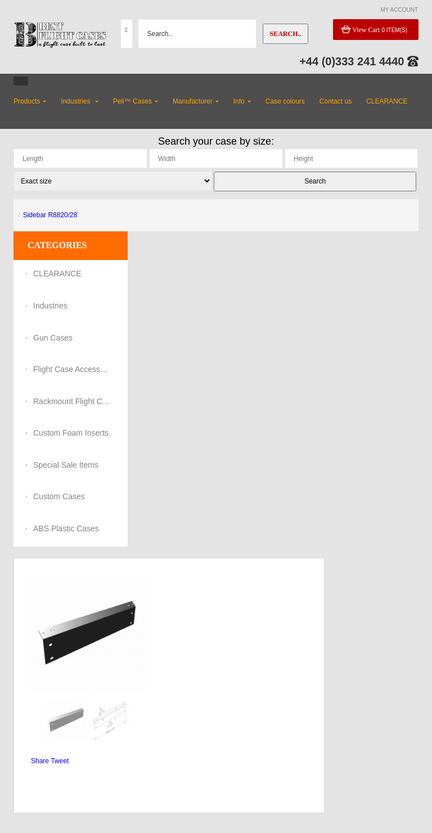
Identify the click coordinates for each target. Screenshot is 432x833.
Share (40, 761)
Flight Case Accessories (72, 369)
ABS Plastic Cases (66, 528)
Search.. (285, 34)
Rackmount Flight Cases (72, 401)
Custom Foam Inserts (71, 432)
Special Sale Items (65, 464)
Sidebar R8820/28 (50, 215)
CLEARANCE (57, 273)
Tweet (60, 761)
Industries (50, 305)
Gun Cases (53, 337)
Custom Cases (59, 496)
